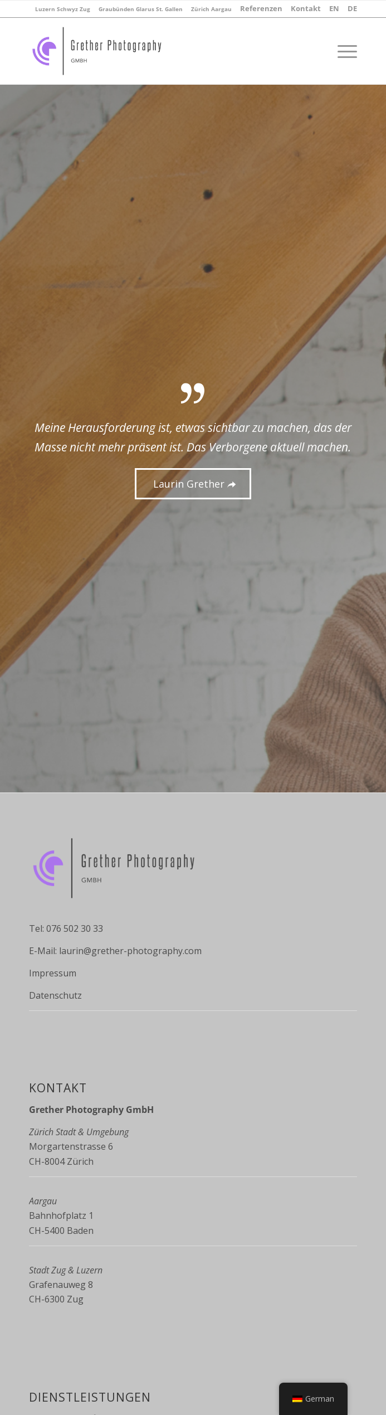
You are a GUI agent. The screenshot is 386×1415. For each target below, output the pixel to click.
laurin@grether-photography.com (130, 951)
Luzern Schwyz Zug (62, 9)
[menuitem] (63, 9)
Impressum (52, 973)
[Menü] (341, 50)
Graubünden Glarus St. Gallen (141, 9)
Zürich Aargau (211, 9)
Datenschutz (55, 995)
